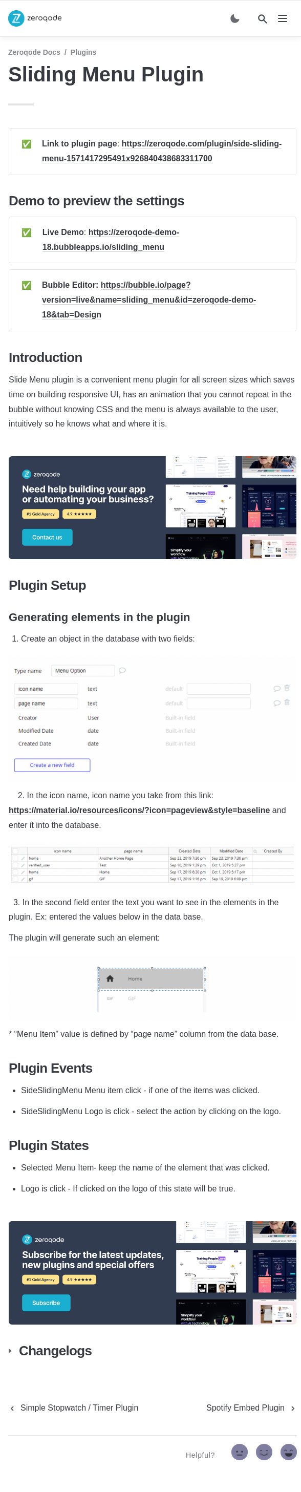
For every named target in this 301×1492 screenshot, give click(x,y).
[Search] (262, 19)
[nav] (282, 18)
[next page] (251, 1408)
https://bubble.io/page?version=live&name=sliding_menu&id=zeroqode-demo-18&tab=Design (149, 300)
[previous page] (73, 1408)
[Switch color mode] (235, 18)
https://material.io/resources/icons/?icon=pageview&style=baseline (139, 810)
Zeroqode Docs (34, 52)
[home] (34, 18)
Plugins (84, 52)
